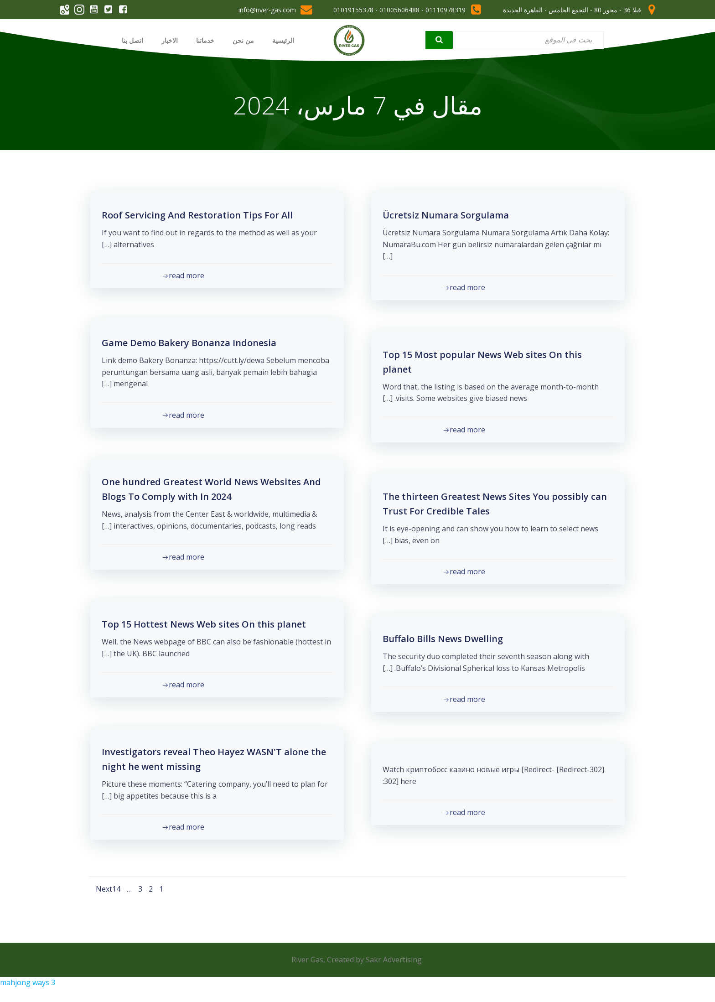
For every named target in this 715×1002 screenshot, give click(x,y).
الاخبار (168, 40)
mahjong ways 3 (27, 989)
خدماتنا (203, 40)
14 (118, 890)
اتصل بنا (130, 40)
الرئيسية (281, 40)
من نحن (241, 40)
